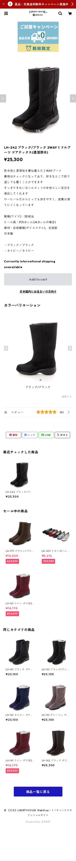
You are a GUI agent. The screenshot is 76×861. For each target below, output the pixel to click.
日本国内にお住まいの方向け (38, 291)
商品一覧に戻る (38, 792)
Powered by (38, 821)
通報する (67, 396)
